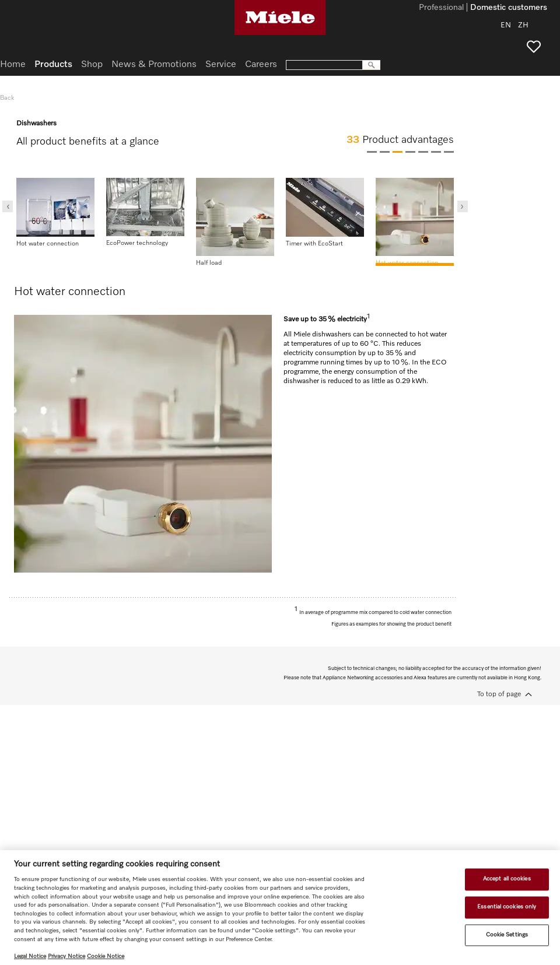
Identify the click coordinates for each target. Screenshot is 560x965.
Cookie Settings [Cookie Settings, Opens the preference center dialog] (507, 935)
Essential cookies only (506, 907)
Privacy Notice (66, 956)
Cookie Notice (105, 956)
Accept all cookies (507, 879)
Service (220, 64)
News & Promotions (154, 64)
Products (53, 64)
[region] (280, 907)
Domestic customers (508, 8)
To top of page (499, 694)
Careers (261, 64)
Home (13, 64)
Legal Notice (30, 956)
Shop (92, 64)
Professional (441, 8)
